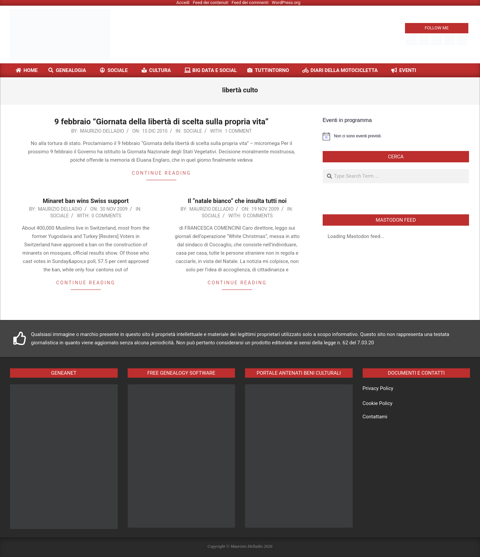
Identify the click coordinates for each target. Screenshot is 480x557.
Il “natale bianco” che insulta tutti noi (237, 200)
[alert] (396, 136)
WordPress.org (286, 2)
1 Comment (238, 131)
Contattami (375, 417)
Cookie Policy (378, 403)
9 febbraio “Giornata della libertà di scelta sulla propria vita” (161, 121)
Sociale (192, 131)
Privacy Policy (378, 388)
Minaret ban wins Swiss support (86, 200)
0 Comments (106, 215)
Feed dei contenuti (210, 2)
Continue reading (161, 173)
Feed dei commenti (250, 2)
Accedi (182, 2)
